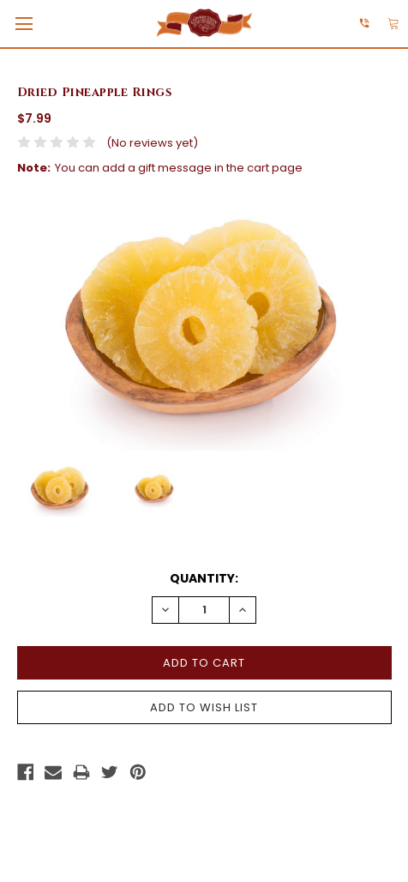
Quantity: (204, 578)
